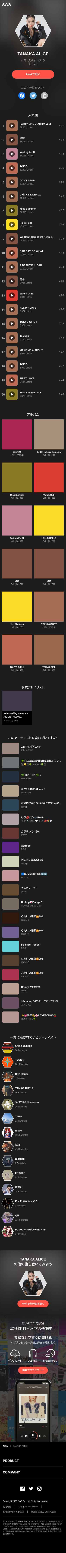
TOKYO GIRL (48, 667)
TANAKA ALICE (20, 1446)
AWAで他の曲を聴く (33, 1303)
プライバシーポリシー (28, 1506)
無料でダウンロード (32, 1370)
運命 (17, 581)
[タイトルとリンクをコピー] (44, 95)
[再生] (12, 125)
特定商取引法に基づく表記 (43, 1512)
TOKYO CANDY (49, 624)
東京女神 (17, 452)
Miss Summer (17, 495)
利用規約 (7, 1506)
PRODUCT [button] (11, 1461)
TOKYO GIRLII (17, 667)
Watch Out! (49, 495)
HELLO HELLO (49, 538)
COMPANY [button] (11, 1472)
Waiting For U (17, 538)
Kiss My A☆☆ (17, 624)
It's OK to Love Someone (48, 452)
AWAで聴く (33, 74)
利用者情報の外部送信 (13, 1512)
